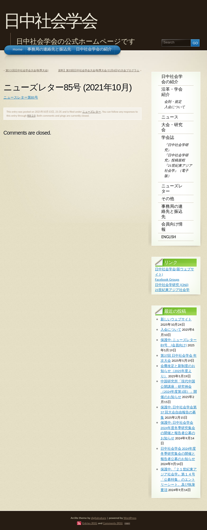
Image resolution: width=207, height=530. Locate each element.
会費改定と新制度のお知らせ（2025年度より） (178, 371)
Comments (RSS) (113, 523)
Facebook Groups (167, 279)
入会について (174, 107)
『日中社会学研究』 (176, 147)
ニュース (169, 117)
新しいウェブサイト (176, 319)
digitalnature (98, 518)
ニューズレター (91, 111)
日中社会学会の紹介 (172, 79)
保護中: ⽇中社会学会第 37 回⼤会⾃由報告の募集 (179, 412)
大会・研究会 (172, 127)
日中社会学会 (50, 20)
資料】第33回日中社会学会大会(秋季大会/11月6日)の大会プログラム (99, 70)
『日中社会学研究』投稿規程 (176, 157)
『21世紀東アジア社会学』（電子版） (178, 171)
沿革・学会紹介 (172, 92)
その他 (167, 198)
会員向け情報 (172, 227)
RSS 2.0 (31, 115)
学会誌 (167, 137)
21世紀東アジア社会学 (172, 290)
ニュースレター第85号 (20, 97)
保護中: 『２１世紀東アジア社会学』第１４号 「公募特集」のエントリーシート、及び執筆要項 (179, 479)
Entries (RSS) (89, 523)
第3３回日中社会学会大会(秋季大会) (27, 70)
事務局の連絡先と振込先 (172, 211)
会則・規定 (173, 102)
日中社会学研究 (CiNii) (171, 285)
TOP (127, 523)
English (168, 236)
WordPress (130, 518)
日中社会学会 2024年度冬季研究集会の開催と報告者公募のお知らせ (178, 454)
